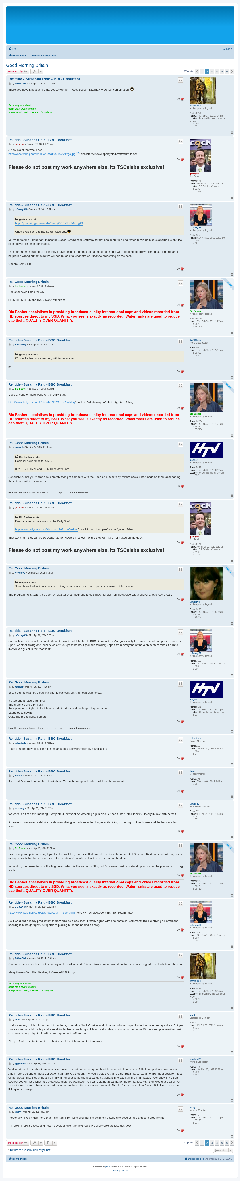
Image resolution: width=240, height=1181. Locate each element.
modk (193, 1015)
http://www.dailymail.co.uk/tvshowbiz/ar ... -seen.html (41, 912)
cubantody (195, 738)
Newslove (195, 602)
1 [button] (202, 71)
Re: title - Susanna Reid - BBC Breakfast (44, 79)
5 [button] (222, 71)
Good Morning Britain (27, 65)
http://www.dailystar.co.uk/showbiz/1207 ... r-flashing (41, 402)
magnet (194, 460)
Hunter (193, 771)
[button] (197, 71)
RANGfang (195, 340)
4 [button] (217, 71)
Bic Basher (195, 311)
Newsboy (194, 804)
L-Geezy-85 (195, 228)
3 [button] (212, 71)
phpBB (108, 1166)
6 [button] (227, 71)
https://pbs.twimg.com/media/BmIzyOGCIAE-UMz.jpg (47, 223)
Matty (192, 1107)
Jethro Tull (195, 105)
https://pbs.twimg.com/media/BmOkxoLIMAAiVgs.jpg (41, 154)
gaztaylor (194, 173)
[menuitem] (12, 49)
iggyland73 (195, 1059)
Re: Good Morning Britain (28, 282)
